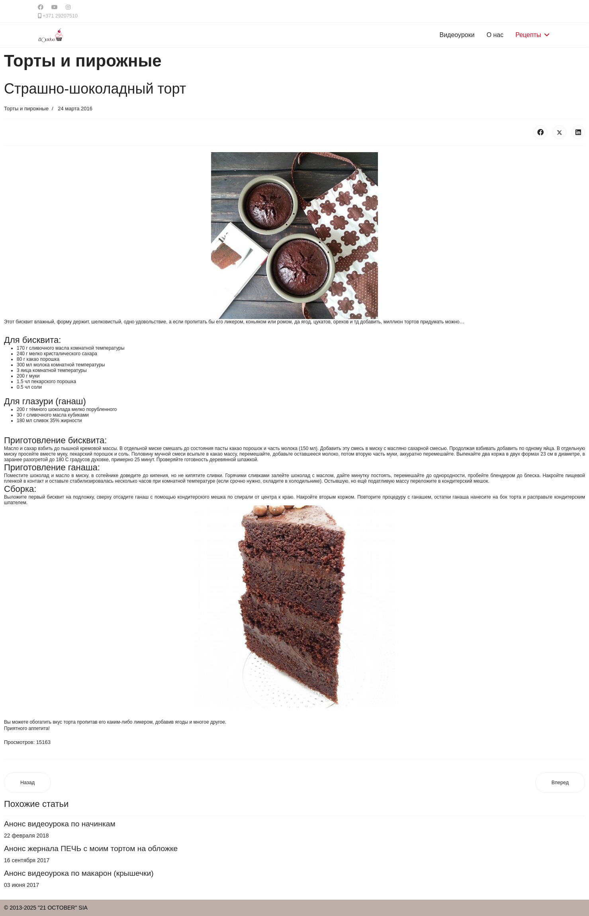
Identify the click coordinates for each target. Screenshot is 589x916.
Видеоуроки (457, 34)
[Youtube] (54, 7)
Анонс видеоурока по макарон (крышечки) (79, 873)
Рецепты (528, 34)
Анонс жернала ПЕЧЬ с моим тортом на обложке (91, 848)
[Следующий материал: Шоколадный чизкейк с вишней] (560, 782)
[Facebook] (40, 7)
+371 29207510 (60, 16)
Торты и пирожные (26, 109)
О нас (495, 34)
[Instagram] (68, 7)
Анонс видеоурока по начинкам (59, 824)
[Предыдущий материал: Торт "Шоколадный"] (27, 782)
